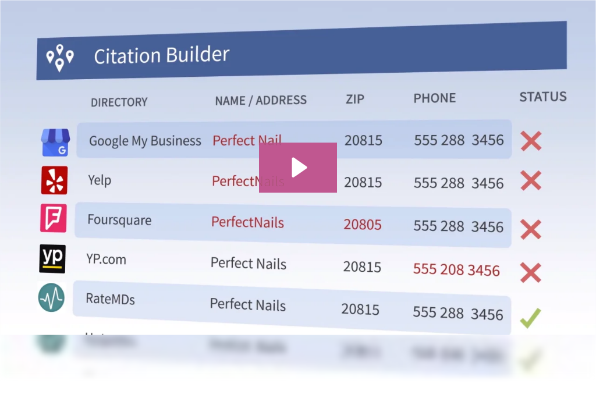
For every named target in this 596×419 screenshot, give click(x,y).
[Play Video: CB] (297, 167)
